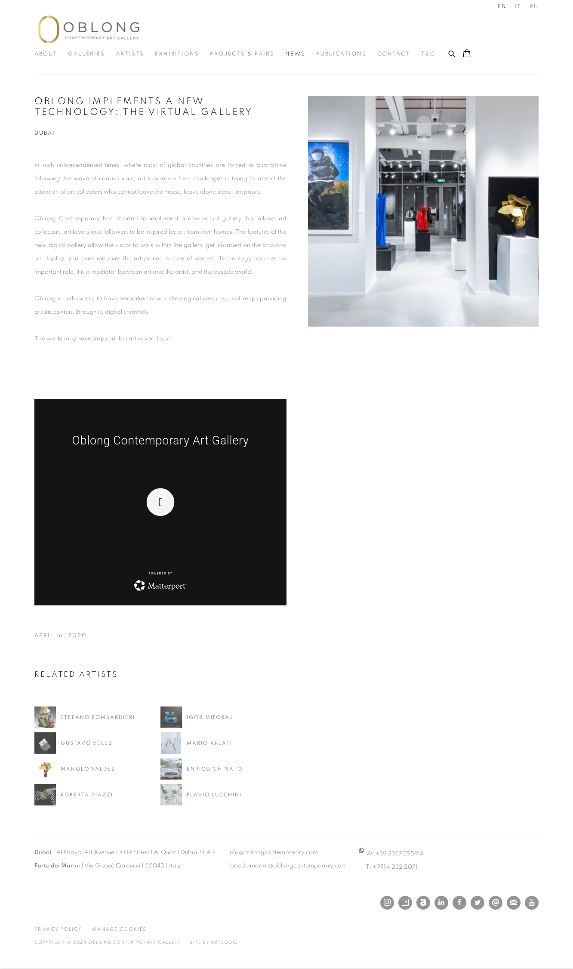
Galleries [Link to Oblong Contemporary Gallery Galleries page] (86, 54)
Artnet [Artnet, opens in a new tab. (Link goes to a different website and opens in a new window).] (423, 903)
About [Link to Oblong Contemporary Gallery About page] (45, 54)
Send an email (495, 903)
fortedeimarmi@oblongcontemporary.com (287, 866)
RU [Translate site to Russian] (534, 6)
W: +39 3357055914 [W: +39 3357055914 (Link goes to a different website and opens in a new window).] (390, 854)
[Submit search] (452, 52)
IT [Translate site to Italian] (518, 6)
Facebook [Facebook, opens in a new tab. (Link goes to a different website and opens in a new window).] (459, 903)
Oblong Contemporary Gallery (90, 29)
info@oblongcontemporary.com (273, 852)
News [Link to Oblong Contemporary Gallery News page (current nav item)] (295, 54)
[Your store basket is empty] (467, 54)
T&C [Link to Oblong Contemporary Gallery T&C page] (428, 54)
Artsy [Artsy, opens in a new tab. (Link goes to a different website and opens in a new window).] (405, 903)
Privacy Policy (58, 929)
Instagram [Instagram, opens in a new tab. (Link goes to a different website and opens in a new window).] (387, 903)
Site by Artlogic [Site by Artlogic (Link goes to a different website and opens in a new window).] (214, 942)
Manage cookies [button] (119, 929)
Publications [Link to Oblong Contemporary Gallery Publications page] (341, 54)
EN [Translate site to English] (502, 6)
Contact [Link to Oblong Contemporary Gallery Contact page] (393, 54)
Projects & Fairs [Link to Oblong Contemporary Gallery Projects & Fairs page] (242, 54)
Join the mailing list (514, 903)
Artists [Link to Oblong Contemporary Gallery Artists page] (130, 54)
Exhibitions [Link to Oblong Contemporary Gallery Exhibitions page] (177, 54)
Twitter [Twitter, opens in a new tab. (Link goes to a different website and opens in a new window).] (477, 903)
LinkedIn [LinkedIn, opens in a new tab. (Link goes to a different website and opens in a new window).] (441, 903)
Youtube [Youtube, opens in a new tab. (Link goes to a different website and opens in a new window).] (532, 903)
